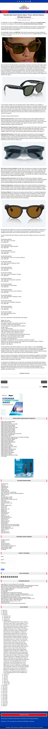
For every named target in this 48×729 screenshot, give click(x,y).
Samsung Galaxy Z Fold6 (6, 497)
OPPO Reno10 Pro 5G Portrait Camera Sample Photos (13, 603)
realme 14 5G (4, 488)
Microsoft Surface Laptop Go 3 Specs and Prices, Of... (15, 634)
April (5, 679)
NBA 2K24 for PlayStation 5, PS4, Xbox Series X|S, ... (15, 669)
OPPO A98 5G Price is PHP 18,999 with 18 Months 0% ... (16, 637)
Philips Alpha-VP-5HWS (6, 454)
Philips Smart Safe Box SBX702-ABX (9, 438)
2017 (3, 692)
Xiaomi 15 (3, 485)
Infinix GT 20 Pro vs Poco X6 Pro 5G (9, 499)
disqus (40, 386)
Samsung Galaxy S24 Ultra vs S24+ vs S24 (10, 596)
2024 (3, 613)
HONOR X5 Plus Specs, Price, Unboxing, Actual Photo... (16, 629)
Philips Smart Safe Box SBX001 (8, 439)
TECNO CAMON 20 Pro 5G (7, 528)
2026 (3, 610)
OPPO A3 (3, 495)
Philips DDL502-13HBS (6, 423)
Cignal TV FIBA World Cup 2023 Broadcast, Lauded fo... (15, 658)
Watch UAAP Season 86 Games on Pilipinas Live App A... (16, 626)
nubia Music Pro (4, 486)
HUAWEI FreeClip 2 (5, 540)
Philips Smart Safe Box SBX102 (8, 425)
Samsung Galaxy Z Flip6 (6, 498)
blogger (45, 386)
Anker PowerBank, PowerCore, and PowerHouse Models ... (16, 666)
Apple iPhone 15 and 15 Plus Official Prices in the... (14, 662)
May (5, 678)
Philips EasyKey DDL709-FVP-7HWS (9, 455)
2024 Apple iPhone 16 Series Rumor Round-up (11, 592)
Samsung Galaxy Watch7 (6, 547)
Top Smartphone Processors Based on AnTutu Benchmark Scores (15, 597)
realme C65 (3, 500)
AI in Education (4, 591)
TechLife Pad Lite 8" (5, 543)
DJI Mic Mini (3, 549)
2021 (3, 687)
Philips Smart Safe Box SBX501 (8, 421)
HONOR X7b (4, 510)
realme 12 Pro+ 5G (5, 509)
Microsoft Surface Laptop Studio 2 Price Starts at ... (14, 642)
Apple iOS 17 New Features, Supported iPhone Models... (16, 653)
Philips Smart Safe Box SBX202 (8, 431)
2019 (3, 689)
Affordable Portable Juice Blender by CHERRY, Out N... (15, 650)
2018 (3, 691)
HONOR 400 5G (4, 487)
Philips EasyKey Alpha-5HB (7, 440)
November (6, 617)
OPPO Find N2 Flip (5, 602)
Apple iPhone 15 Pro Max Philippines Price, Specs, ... (15, 663)
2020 (3, 688)
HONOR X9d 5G (4, 483)
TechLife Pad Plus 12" (6, 544)
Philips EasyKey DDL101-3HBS (8, 430)
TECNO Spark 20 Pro (6, 527)
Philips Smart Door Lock (6, 444)
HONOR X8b (4, 511)
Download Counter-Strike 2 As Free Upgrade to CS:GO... (16, 623)
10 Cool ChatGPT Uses (6, 590)
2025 (3, 611)
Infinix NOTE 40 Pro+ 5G (6, 503)
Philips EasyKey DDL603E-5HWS (8, 449)
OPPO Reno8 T (4, 523)
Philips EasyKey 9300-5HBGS (7, 452)
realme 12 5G (4, 506)
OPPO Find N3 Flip (5, 516)
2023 (3, 614)
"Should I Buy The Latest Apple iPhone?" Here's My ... (15, 661)
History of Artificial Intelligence (7, 589)
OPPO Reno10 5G (5, 518)
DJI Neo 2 (3, 541)
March (5, 681)
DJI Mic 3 (3, 542)
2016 (3, 694)
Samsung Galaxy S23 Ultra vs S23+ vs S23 (10, 601)
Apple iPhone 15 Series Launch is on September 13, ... (15, 668)
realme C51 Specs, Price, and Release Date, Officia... (15, 643)
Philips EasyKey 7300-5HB (7, 445)
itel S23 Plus (3, 507)
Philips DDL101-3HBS (6, 448)
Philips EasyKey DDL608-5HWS (8, 442)
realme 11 (3, 530)
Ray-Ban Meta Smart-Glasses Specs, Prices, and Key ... (15, 622)
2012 (3, 700)
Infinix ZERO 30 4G (5, 533)
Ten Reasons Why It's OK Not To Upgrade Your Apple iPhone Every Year (17, 595)
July (5, 675)
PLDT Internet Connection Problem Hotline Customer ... (15, 624)
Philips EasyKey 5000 (6, 436)
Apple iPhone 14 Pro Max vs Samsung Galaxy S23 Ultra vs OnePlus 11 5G (17, 598)
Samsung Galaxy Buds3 (6, 548)
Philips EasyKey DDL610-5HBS (8, 428)
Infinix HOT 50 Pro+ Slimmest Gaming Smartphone (12, 493)
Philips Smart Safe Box (6, 443)
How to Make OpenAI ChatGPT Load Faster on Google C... (16, 655)
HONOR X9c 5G (4, 489)
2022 (3, 685)
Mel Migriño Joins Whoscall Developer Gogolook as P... (15, 671)
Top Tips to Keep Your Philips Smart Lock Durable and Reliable (15, 437)
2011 (3, 701)
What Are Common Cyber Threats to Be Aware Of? (14, 648)
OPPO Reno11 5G (5, 512)
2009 (3, 704)
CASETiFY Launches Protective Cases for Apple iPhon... (16, 652)
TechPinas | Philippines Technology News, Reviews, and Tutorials (28, 727)
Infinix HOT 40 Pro (5, 531)
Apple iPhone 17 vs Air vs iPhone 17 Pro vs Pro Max (12, 584)
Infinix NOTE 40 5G (5, 501)
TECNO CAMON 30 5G (6, 505)
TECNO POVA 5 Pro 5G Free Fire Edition (10, 524)
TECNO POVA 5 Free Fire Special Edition (10, 525)
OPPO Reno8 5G (5, 522)
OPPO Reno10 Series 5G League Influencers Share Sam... (16, 659)
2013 (3, 698)
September (6, 620)
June (5, 676)
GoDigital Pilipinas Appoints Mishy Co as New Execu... (15, 633)
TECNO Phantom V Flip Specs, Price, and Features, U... (15, 640)
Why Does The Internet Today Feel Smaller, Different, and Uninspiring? (16, 586)
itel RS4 (2, 504)
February (6, 682)
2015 (3, 695)
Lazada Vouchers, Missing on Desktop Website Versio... (15, 645)
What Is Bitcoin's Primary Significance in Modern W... (15, 632)
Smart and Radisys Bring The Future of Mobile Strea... (15, 672)
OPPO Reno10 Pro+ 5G (6, 517)
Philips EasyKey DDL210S (7, 451)
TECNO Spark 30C (5, 491)
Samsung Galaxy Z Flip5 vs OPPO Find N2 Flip (11, 599)
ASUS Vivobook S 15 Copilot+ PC (8, 546)
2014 (3, 697)
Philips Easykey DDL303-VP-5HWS (9, 446)
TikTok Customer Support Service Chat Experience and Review (15, 587)
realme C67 (3, 515)
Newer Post (4, 382)
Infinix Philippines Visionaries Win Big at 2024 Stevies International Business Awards (19, 585)
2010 (3, 702)
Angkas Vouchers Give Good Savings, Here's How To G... (16, 646)
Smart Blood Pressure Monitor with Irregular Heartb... (15, 649)
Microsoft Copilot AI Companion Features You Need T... (15, 636)
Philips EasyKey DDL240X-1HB (8, 432)
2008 (3, 705)
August (5, 674)
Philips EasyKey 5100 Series (7, 450)
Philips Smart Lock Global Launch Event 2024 (11, 433)
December (6, 616)
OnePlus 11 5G (4, 519)
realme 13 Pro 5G (5, 494)
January (6, 684)
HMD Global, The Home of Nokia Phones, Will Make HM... (16, 665)
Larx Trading (3, 456)
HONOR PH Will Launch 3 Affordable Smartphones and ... (16, 656)
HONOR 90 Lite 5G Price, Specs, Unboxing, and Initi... (15, 630)
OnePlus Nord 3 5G (5, 521)
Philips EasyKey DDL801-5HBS (8, 426)
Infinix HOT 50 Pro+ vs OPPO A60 (8, 492)
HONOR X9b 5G (4, 513)
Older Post (44, 382)
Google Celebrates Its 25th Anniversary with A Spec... (15, 627)
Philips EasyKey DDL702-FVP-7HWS (9, 424)
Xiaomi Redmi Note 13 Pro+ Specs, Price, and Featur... (15, 639)
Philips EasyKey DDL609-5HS (7, 434)
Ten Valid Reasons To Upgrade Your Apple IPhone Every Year (14, 593)
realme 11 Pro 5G (5, 529)
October (6, 619)
